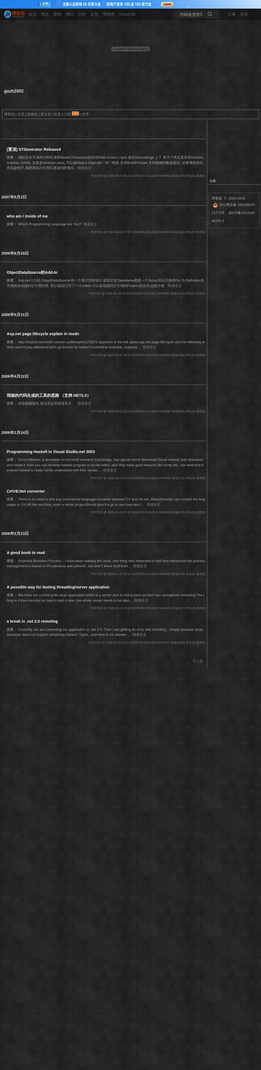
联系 (57, 114)
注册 (232, 14)
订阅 (67, 114)
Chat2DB (127, 14)
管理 (85, 114)
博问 (70, 14)
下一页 (197, 661)
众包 (94, 14)
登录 (244, 14)
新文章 (46, 114)
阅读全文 (84, 168)
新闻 (57, 14)
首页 (20, 114)
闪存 (82, 14)
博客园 (9, 114)
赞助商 (109, 14)
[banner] (12, 14)
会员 (32, 14)
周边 (45, 14)
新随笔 (32, 114)
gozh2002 (14, 91)
